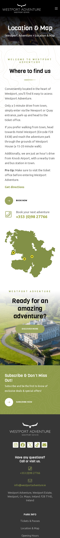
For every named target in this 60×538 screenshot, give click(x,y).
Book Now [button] (21, 200)
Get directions (14, 187)
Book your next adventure (33, 212)
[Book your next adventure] (8, 214)
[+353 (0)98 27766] (30, 468)
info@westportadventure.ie (30, 485)
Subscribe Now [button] (24, 402)
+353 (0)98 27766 (30, 473)
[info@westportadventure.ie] (30, 481)
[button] (30, 329)
